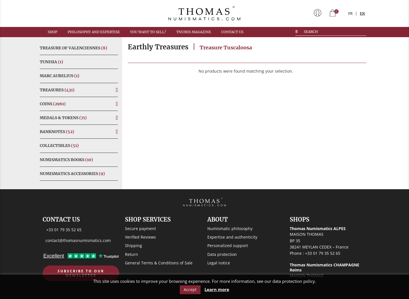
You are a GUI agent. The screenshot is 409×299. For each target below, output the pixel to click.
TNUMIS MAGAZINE (193, 32)
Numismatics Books (66, 159)
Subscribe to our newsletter (81, 273)
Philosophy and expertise (94, 32)
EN (362, 13)
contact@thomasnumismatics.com (78, 240)
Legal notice (218, 263)
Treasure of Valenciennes (73, 47)
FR (350, 13)
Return (131, 254)
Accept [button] (190, 289)
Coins (53, 103)
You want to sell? (148, 32)
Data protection (222, 254)
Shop (52, 32)
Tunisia (51, 61)
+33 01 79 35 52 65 (64, 229)
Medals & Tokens (63, 117)
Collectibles (59, 145)
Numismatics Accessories (72, 173)
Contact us (232, 32)
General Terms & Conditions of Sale (159, 263)
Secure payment (140, 228)
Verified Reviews (140, 237)
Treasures (57, 89)
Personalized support (227, 245)
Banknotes (57, 131)
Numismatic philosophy (230, 228)
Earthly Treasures (158, 47)
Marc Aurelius (59, 75)
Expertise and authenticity (232, 237)
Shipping (133, 245)
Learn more (216, 289)
